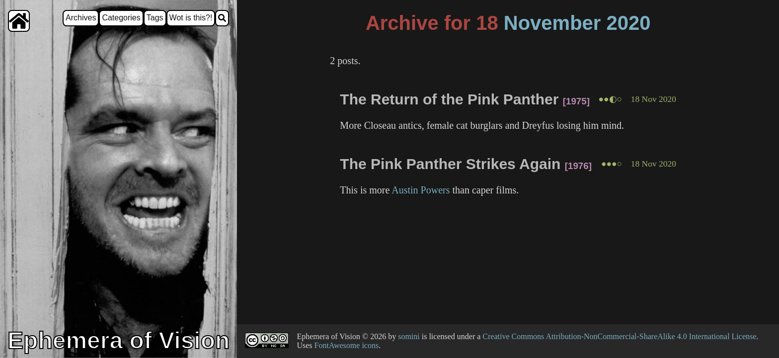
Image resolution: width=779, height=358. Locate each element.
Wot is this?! (191, 17)
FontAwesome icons (346, 345)
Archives (81, 17)
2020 (629, 23)
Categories (121, 17)
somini (409, 336)
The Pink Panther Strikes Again (450, 164)
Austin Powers (420, 189)
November (552, 23)
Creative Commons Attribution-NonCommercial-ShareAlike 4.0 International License (619, 336)
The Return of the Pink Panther (449, 99)
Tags (155, 17)
